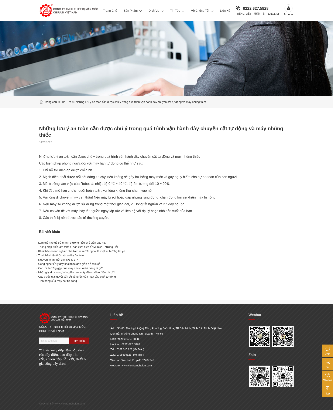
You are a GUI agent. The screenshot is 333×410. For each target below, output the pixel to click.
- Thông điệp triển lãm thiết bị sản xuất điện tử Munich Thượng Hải (77, 246)
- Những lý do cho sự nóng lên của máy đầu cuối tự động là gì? (76, 272)
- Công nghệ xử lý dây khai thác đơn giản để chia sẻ (68, 263)
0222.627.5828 (255, 8)
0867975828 (131, 338)
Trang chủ (50, 102)
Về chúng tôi (202, 10)
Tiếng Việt (244, 13)
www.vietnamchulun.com (136, 365)
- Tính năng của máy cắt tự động (57, 280)
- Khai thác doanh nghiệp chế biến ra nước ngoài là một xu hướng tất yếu (81, 251)
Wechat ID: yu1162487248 (137, 360)
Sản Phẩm (133, 10)
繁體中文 (259, 13)
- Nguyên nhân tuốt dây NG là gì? (57, 259)
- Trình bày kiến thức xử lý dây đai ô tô (60, 255)
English (274, 13)
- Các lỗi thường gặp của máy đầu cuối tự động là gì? (70, 268)
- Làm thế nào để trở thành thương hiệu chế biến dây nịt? (71, 242)
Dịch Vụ (156, 10)
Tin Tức (177, 10)
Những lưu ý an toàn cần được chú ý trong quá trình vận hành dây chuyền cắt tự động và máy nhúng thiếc (141, 102)
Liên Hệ (225, 10)
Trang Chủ (110, 10)
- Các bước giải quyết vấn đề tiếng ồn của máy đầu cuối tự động (76, 276)
